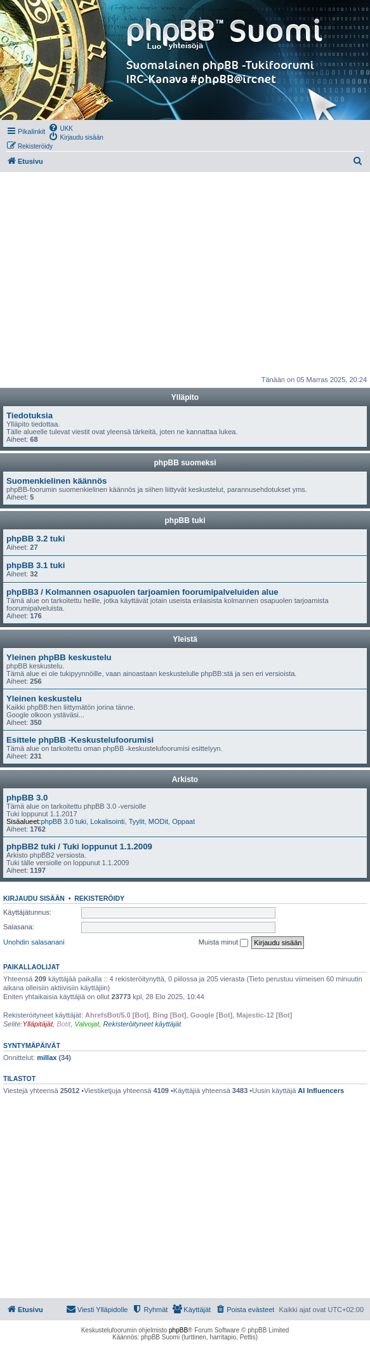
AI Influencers (321, 1090)
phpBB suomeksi (185, 462)
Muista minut (223, 942)
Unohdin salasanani (34, 942)
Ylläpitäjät (38, 1024)
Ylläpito (185, 397)
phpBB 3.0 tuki (63, 821)
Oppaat (183, 821)
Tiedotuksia (29, 415)
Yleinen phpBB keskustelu (59, 657)
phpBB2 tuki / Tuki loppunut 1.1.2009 (79, 846)
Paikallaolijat (31, 967)
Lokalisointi (107, 821)
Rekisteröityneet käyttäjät (142, 1024)
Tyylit (137, 821)
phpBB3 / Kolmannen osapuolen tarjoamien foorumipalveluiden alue (142, 592)
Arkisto (185, 779)
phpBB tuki (185, 520)
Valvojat (87, 1024)
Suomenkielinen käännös (56, 481)
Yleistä (185, 639)
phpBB (178, 1330)
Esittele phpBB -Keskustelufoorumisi (80, 740)
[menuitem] (60, 127)
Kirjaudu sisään (34, 898)
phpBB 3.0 (27, 797)
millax (46, 1057)
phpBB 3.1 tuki (35, 565)
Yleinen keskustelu (44, 698)
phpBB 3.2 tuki (35, 538)
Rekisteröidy (99, 898)
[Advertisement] (185, 273)
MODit (158, 821)
